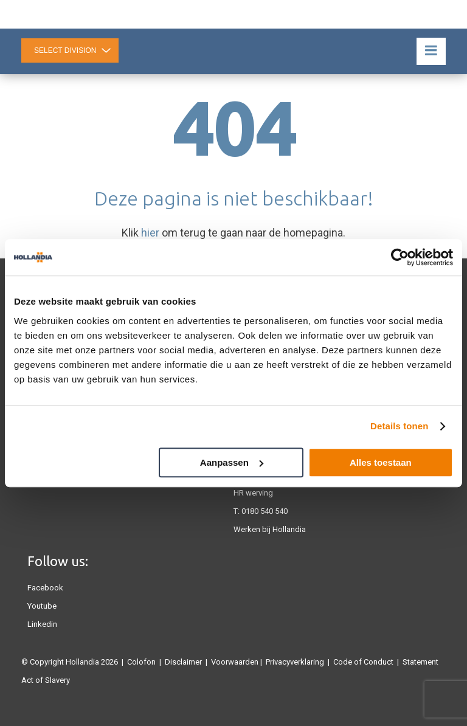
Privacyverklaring (295, 661)
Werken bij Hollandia (270, 529)
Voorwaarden (234, 661)
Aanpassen (231, 462)
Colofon (141, 661)
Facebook (45, 587)
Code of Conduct (363, 661)
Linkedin (42, 624)
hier (150, 232)
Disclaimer (183, 661)
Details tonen (399, 426)
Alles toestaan (381, 462)
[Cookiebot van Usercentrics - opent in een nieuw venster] (400, 257)
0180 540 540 (264, 511)
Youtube (42, 605)
